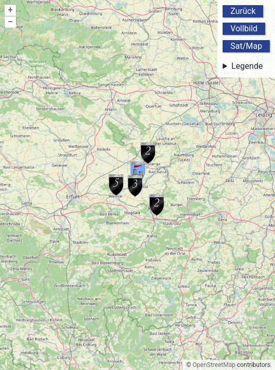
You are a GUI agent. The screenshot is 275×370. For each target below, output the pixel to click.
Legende (247, 66)
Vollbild (244, 28)
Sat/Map (246, 46)
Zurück (242, 11)
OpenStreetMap (214, 364)
